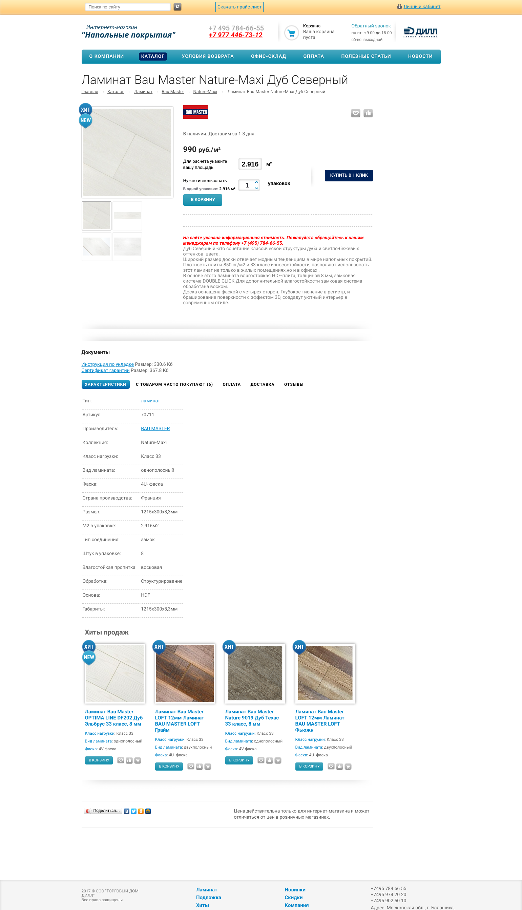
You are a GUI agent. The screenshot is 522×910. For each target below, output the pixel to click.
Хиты (202, 905)
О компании (106, 56)
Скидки (293, 897)
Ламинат (143, 91)
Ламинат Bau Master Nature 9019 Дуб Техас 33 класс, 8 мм (252, 718)
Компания (297, 905)
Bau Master (173, 91)
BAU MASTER (155, 428)
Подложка (208, 897)
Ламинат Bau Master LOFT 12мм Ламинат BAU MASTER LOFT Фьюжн (319, 721)
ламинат (150, 401)
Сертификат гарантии (106, 370)
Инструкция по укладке (108, 364)
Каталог (153, 56)
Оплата (313, 56)
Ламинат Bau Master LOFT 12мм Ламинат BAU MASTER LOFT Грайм (179, 721)
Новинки (295, 890)
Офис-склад (268, 56)
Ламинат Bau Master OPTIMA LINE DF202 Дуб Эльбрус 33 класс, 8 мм (114, 718)
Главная (90, 91)
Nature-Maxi (205, 91)
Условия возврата (208, 56)
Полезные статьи (366, 56)
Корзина (312, 26)
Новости (420, 56)
